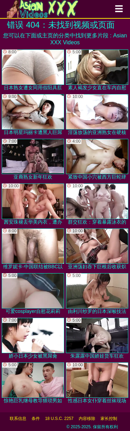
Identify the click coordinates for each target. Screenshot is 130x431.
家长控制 (109, 418)
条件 (36, 418)
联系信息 (18, 418)
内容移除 (87, 418)
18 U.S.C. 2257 (59, 418)
